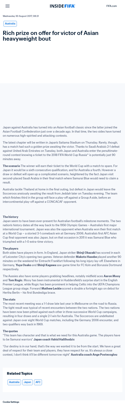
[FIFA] (62, 6)
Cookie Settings (11, 402)
